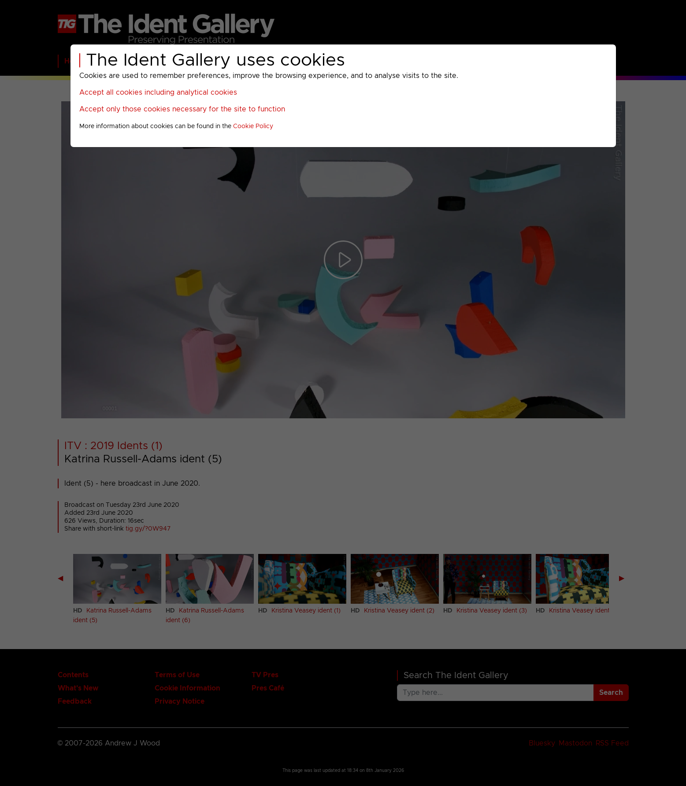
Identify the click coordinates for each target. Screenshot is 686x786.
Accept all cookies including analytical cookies (158, 92)
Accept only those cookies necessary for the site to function (182, 109)
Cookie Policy (253, 126)
